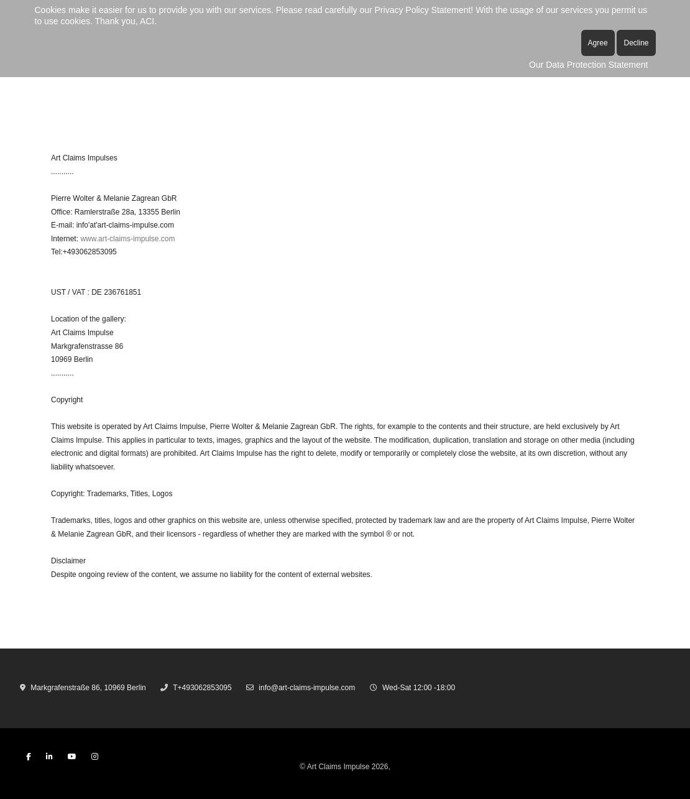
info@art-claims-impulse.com (307, 687)
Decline (635, 43)
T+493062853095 (202, 687)
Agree (598, 43)
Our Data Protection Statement (588, 65)
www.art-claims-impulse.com (127, 238)
